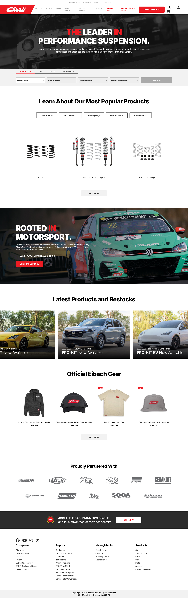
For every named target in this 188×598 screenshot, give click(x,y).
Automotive (25, 71)
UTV (40, 71)
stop (93, 306)
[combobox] (30, 80)
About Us (20, 550)
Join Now (129, 520)
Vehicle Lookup (152, 9)
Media (58, 8)
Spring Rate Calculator (65, 576)
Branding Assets (102, 556)
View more (93, 193)
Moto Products (141, 115)
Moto (52, 71)
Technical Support (64, 553)
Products (38, 8)
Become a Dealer (63, 569)
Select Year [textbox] (22, 80)
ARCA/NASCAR (63, 566)
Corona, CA (107, 2)
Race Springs (68, 71)
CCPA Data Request (24, 563)
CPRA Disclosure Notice (26, 566)
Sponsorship (101, 560)
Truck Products (70, 115)
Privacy (19, 560)
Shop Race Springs (29, 264)
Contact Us (60, 550)
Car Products (47, 115)
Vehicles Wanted (82, 9)
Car (136, 550)
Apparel (49, 8)
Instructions (61, 560)
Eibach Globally (22, 553)
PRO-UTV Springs (147, 161)
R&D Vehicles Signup (65, 572)
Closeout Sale (109, 9)
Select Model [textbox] (85, 80)
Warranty (60, 556)
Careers (19, 556)
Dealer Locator (67, 9)
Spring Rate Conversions (66, 579)
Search (157, 80)
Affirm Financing (63, 563)
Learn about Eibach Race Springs (37, 256)
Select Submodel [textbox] (119, 80)
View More (93, 437)
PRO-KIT (41, 162)
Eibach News (101, 550)
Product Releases (143, 569)
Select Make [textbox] (54, 80)
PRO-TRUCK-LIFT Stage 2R (94, 154)
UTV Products (116, 115)
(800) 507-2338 (74, 2)
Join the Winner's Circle (128, 9)
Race (137, 556)
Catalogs (99, 553)
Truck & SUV (141, 553)
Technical (98, 8)
